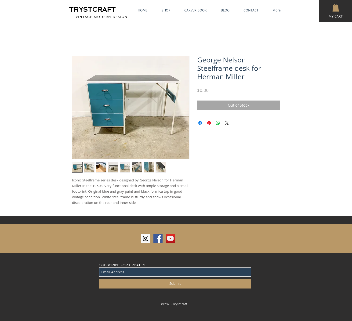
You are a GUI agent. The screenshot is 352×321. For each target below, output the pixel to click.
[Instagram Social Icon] (145, 238)
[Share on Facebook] (200, 123)
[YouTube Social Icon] (170, 238)
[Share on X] (227, 123)
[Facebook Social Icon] (158, 238)
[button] (335, 7)
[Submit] (175, 284)
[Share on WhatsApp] (218, 123)
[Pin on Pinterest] (209, 123)
